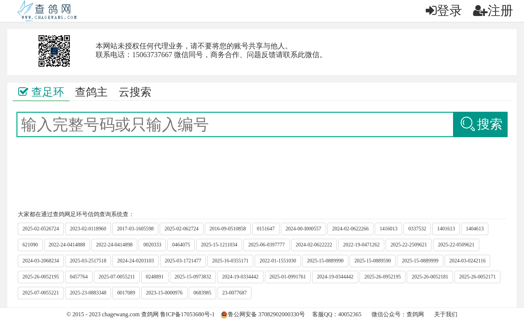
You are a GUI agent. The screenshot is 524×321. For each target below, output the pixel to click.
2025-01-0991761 (288, 277)
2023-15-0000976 (164, 293)
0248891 (155, 277)
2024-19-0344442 (335, 277)
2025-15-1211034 (219, 244)
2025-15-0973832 (193, 277)
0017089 (126, 293)
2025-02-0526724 (41, 228)
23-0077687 (234, 293)
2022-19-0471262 (361, 244)
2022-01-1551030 (277, 260)
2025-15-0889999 (420, 260)
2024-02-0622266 (350, 228)
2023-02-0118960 (88, 228)
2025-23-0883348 (88, 293)
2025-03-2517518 (88, 260)
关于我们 (445, 314)
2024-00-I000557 (303, 228)
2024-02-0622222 (314, 244)
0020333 (152, 244)
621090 (30, 244)
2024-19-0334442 (240, 277)
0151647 (266, 228)
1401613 (446, 228)
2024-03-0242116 (467, 260)
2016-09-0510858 (228, 228)
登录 (444, 11)
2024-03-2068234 (41, 260)
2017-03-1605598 (135, 228)
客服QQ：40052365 (336, 314)
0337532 (417, 228)
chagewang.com (121, 314)
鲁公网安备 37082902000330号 (266, 314)
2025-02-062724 (181, 228)
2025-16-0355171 (230, 260)
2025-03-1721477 (183, 260)
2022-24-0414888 (67, 244)
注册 (493, 11)
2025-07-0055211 (117, 277)
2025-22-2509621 (408, 244)
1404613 (475, 228)
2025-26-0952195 (382, 277)
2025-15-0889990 (325, 260)
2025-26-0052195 (41, 277)
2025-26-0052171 (477, 277)
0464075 (181, 244)
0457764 (79, 277)
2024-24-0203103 (135, 260)
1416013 (388, 228)
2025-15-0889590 (372, 260)
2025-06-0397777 (266, 244)
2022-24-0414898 (114, 244)
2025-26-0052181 (430, 277)
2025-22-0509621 (456, 244)
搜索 (481, 124)
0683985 (202, 293)
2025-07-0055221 (41, 293)
